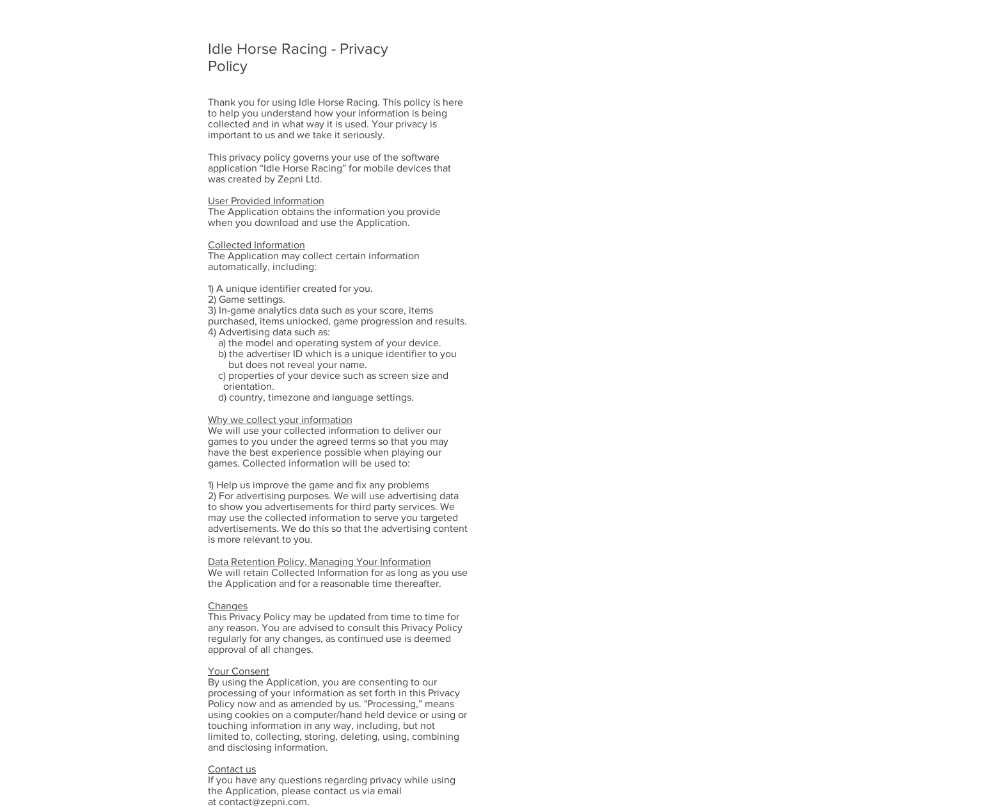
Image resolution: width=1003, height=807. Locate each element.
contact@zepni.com (263, 801)
